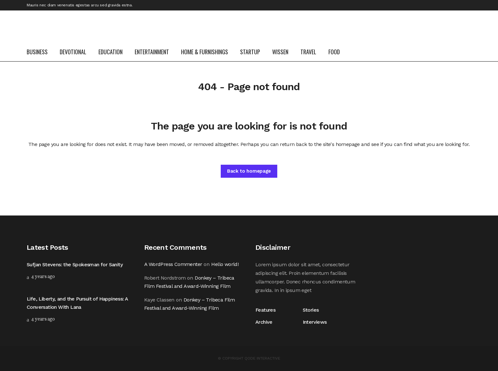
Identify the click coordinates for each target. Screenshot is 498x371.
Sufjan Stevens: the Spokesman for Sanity (75, 265)
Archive (264, 322)
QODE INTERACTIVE (262, 358)
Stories (311, 310)
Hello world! (225, 264)
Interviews (315, 322)
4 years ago (41, 276)
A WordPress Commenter (173, 264)
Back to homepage (249, 171)
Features (266, 310)
